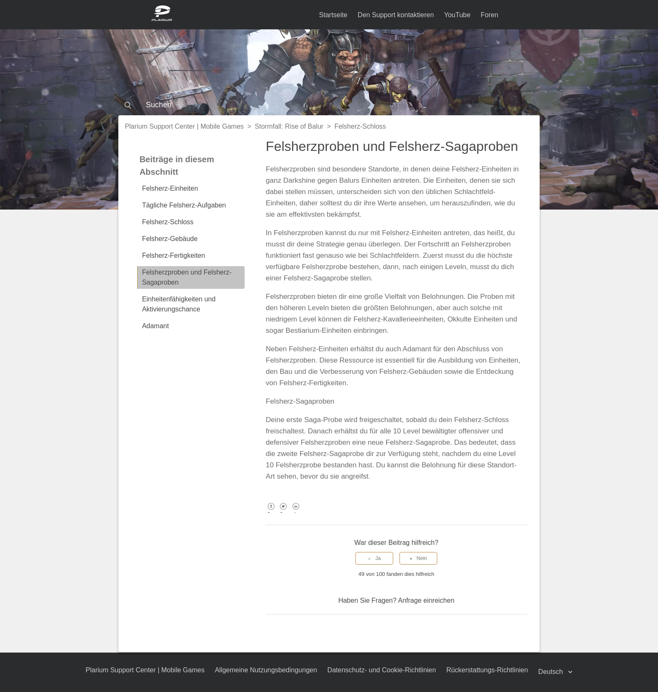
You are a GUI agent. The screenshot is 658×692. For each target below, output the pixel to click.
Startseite (333, 14)
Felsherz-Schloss (360, 126)
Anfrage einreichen (426, 600)
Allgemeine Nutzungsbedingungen (266, 670)
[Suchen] (328, 104)
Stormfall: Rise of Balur (289, 126)
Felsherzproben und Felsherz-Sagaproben (186, 277)
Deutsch (551, 671)
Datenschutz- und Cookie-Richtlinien (381, 670)
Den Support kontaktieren (395, 14)
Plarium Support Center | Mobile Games (184, 126)
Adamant (155, 325)
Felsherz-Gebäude (170, 238)
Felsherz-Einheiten (170, 188)
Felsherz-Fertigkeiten (173, 255)
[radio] (374, 558)
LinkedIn (295, 512)
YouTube (457, 14)
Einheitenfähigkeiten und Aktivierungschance (178, 304)
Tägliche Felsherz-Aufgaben (184, 205)
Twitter (283, 512)
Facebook (271, 512)
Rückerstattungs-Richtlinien (487, 670)
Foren (490, 14)
